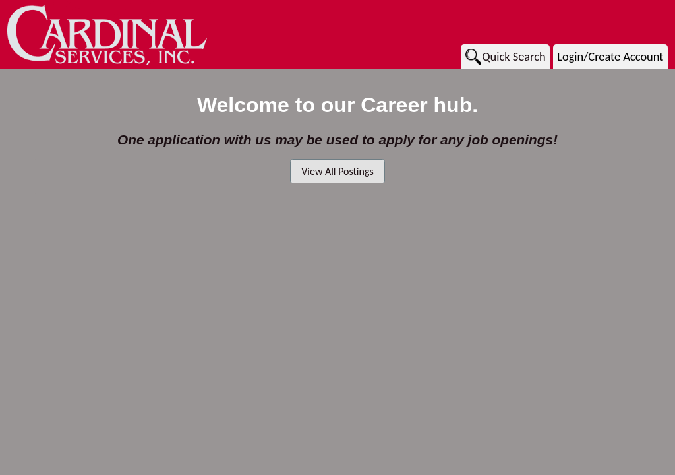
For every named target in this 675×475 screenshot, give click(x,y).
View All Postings (337, 171)
